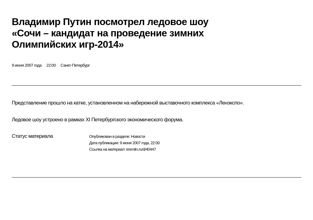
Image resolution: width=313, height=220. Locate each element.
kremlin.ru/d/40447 (141, 149)
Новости (138, 136)
